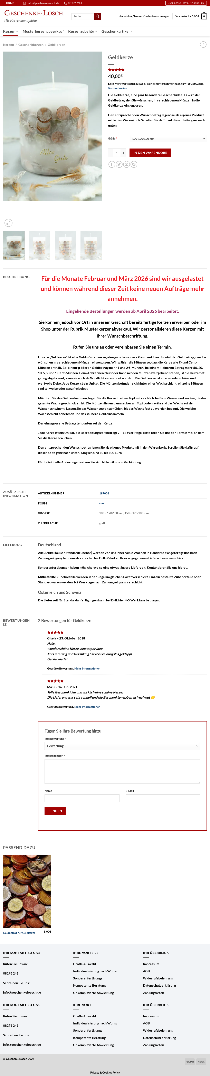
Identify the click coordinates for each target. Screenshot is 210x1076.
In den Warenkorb (150, 152)
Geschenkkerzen (31, 44)
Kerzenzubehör (82, 31)
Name (48, 790)
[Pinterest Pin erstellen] (134, 164)
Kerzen (10, 31)
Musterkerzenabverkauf (43, 31)
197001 (104, 493)
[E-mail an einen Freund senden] (126, 164)
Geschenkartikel (117, 31)
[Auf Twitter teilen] (119, 164)
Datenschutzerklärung (159, 985)
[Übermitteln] (97, 16)
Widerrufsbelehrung (158, 978)
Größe (111, 138)
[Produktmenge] (117, 153)
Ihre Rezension (55, 755)
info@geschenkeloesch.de (22, 992)
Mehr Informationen (87, 668)
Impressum (151, 964)
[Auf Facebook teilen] (111, 164)
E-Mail (130, 790)
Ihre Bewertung (55, 738)
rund (102, 503)
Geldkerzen (56, 44)
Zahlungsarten (153, 993)
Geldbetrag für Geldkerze (19, 932)
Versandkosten (117, 88)
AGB (146, 971)
